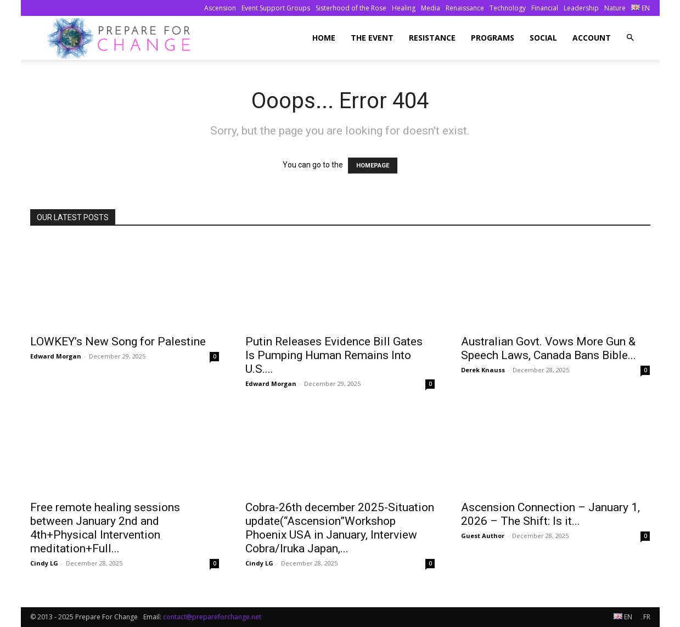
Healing (403, 8)
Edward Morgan (55, 356)
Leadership (581, 8)
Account (591, 37)
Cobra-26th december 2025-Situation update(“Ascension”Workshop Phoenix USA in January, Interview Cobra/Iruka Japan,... (339, 528)
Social (543, 37)
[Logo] (122, 38)
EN (640, 8)
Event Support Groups (275, 8)
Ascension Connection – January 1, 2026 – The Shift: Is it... (550, 514)
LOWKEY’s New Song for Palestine (118, 341)
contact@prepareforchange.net (212, 617)
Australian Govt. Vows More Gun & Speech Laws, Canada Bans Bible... (548, 348)
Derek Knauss (483, 370)
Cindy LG (44, 563)
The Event (372, 37)
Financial (544, 8)
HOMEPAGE (372, 165)
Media (430, 8)
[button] (630, 37)
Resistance (432, 37)
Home (323, 37)
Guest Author (482, 535)
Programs (492, 37)
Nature (615, 8)
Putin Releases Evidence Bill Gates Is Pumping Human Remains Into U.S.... (334, 355)
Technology (508, 8)
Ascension (220, 8)
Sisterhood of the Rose (351, 8)
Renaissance (465, 8)
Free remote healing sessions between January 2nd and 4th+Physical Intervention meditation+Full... (105, 528)
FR (645, 617)
